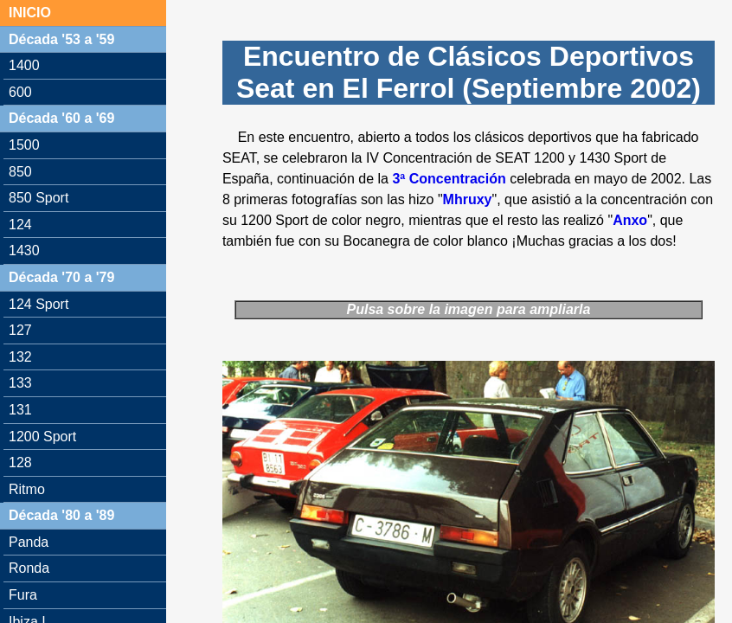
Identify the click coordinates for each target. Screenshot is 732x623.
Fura (23, 595)
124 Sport (38, 304)
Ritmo (27, 489)
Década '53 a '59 (61, 39)
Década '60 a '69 (61, 118)
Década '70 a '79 (61, 277)
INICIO (30, 12)
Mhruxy (467, 199)
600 (20, 92)
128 (20, 462)
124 (20, 224)
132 (20, 357)
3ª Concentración (448, 178)
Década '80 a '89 (61, 515)
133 (20, 383)
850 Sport (38, 197)
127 (20, 330)
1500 (24, 145)
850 (20, 171)
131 (20, 409)
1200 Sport (42, 436)
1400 (24, 65)
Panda (28, 542)
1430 (24, 250)
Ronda (29, 568)
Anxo (630, 220)
